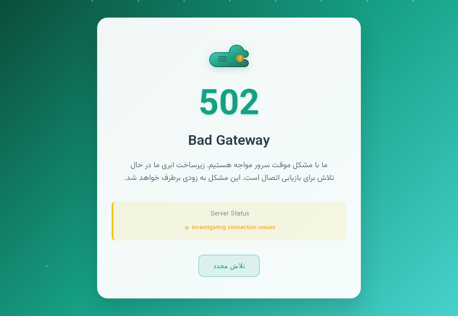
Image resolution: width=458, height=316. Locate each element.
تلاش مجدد (229, 265)
